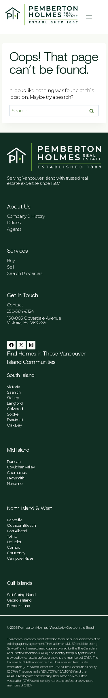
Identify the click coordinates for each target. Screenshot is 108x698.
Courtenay (16, 552)
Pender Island (18, 605)
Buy (11, 260)
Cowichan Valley (21, 467)
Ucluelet (14, 541)
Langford (14, 403)
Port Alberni (17, 530)
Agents (14, 229)
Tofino (12, 536)
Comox (13, 547)
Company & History (26, 216)
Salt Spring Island (21, 594)
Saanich (14, 392)
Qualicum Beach (21, 525)
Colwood (15, 408)
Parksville (15, 520)
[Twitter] (21, 345)
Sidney (13, 397)
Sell (10, 267)
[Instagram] (31, 345)
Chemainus (16, 472)
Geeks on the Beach (80, 627)
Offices (14, 222)
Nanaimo (15, 483)
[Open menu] (92, 17)
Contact (15, 305)
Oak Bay (14, 425)
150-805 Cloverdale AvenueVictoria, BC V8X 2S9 (34, 320)
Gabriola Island (19, 600)
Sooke (13, 414)
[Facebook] (11, 345)
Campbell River (20, 558)
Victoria (13, 386)
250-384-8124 (20, 311)
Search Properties (24, 273)
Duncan (13, 461)
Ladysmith (15, 478)
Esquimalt (15, 419)
